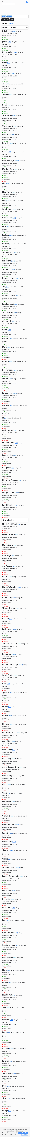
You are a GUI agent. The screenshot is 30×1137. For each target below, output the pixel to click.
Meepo (6, 39)
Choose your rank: (7, 2)
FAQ (27, 2)
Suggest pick (5, 19)
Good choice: (9, 27)
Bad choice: (8, 520)
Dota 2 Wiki (24, 1135)
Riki (5, 38)
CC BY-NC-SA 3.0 (23, 1133)
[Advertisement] (15, 10)
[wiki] (14, 31)
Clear (12, 19)
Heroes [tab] (4, 23)
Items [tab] (11, 23)
